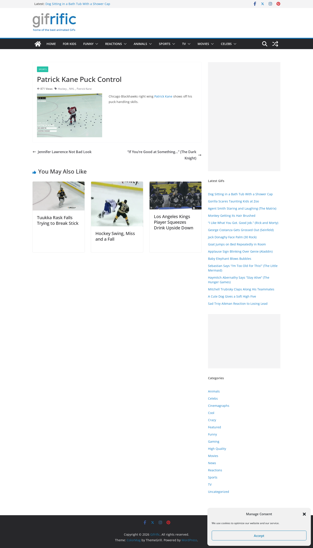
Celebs (226, 44)
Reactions (113, 44)
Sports (164, 44)
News (212, 463)
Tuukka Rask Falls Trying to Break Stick (57, 220)
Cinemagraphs (218, 406)
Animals (140, 44)
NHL (71, 89)
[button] (304, 514)
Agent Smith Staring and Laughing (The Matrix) (242, 208)
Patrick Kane (84, 89)
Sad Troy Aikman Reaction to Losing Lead (238, 303)
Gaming (213, 441)
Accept (259, 535)
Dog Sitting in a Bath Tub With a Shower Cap (77, 4)
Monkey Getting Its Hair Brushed (231, 216)
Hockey (62, 89)
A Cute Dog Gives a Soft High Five (232, 296)
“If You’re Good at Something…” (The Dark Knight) (164, 155)
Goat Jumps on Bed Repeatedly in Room (237, 244)
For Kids (69, 44)
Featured (214, 427)
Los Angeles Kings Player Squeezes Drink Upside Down (173, 222)
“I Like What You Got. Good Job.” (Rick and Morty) (243, 223)
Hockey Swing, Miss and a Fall (115, 236)
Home (51, 44)
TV (184, 44)
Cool (211, 413)
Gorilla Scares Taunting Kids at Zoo (233, 201)
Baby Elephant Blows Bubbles (229, 259)
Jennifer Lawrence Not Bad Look (62, 151)
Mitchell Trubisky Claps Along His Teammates (241, 289)
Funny (88, 44)
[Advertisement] (244, 116)
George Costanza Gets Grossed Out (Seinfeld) (241, 230)
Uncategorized (218, 492)
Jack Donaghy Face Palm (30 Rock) (232, 237)
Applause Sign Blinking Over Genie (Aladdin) (240, 251)
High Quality (217, 449)
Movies (203, 44)
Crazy (212, 420)
